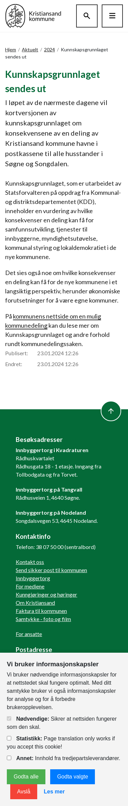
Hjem (10, 49)
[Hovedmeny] (112, 16)
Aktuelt (30, 49)
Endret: (13, 364)
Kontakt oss (30, 562)
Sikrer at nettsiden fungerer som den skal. (62, 723)
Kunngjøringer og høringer (46, 594)
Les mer (54, 791)
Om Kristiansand (35, 602)
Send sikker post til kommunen (51, 570)
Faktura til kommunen (41, 610)
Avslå (23, 791)
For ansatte (29, 634)
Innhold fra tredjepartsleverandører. (63, 758)
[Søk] (87, 16)
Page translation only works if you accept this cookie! (61, 743)
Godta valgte (72, 776)
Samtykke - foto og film (43, 619)
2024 (49, 49)
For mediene (30, 586)
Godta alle (26, 776)
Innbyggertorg (33, 578)
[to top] (111, 411)
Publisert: (16, 353)
